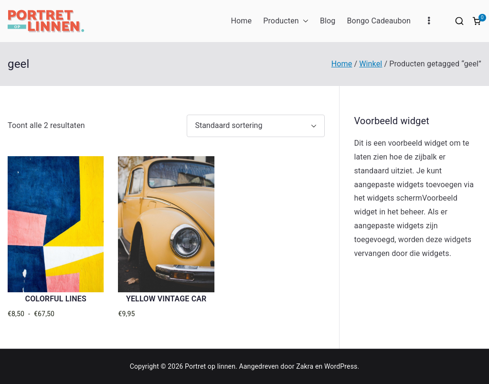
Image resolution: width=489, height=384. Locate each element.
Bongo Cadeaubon (379, 20)
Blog (328, 20)
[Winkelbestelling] (256, 126)
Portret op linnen (210, 366)
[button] (303, 21)
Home (241, 20)
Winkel (370, 63)
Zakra (304, 366)
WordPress (340, 366)
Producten (285, 21)
